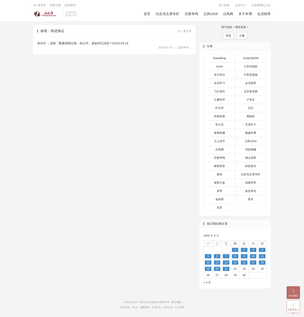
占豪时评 (219, 99)
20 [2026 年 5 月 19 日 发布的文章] (217, 268)
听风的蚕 (219, 116)
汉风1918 (210, 14)
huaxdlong (219, 58)
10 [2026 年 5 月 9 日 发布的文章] (253, 256)
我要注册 (55, 5)
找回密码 (70, 5)
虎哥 (219, 190)
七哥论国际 (251, 66)
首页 (147, 14)
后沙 (251, 107)
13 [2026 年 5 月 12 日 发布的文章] (217, 262)
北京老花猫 (251, 91)
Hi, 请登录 (39, 5)
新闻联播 (219, 132)
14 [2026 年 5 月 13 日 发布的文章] (226, 262)
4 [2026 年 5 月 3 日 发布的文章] (262, 249)
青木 (251, 199)
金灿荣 (219, 199)
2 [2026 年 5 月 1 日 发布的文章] (244, 249)
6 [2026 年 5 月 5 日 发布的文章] (217, 256)
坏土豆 (219, 124)
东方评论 (219, 74)
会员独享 (264, 14)
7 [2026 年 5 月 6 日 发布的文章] (226, 256)
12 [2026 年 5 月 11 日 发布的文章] (208, 262)
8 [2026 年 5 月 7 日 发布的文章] (235, 256)
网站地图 (176, 302)
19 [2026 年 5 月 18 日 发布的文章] (208, 268)
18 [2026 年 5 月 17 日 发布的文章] (262, 262)
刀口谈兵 (219, 91)
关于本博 (245, 14)
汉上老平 (219, 141)
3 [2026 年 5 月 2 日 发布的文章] (253, 249)
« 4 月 (207, 282)
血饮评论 (250, 190)
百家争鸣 (191, 14)
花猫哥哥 (250, 182)
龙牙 (219, 207)
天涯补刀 (250, 124)
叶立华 (219, 107)
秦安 (219, 174)
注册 (242, 35)
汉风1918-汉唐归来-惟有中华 (47, 14)
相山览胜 (250, 157)
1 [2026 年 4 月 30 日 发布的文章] (235, 249)
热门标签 (224, 5)
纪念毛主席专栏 (167, 14)
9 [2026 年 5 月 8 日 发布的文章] (244, 256)
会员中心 (240, 5)
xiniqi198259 (250, 58)
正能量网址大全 (261, 5)
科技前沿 (250, 166)
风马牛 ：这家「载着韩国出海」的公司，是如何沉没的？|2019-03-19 (82, 43)
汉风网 (228, 14)
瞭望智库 (219, 166)
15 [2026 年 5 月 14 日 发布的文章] (235, 262)
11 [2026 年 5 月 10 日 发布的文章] (262, 256)
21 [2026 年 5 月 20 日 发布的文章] (226, 268)
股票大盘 (219, 182)
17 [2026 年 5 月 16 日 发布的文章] (253, 262)
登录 (228, 35)
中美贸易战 (251, 74)
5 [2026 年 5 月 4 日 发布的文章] (208, 256)
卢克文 (251, 99)
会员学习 (219, 83)
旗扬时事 (250, 132)
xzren (219, 66)
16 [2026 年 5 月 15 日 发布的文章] (244, 262)
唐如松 (251, 116)
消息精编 (250, 149)
